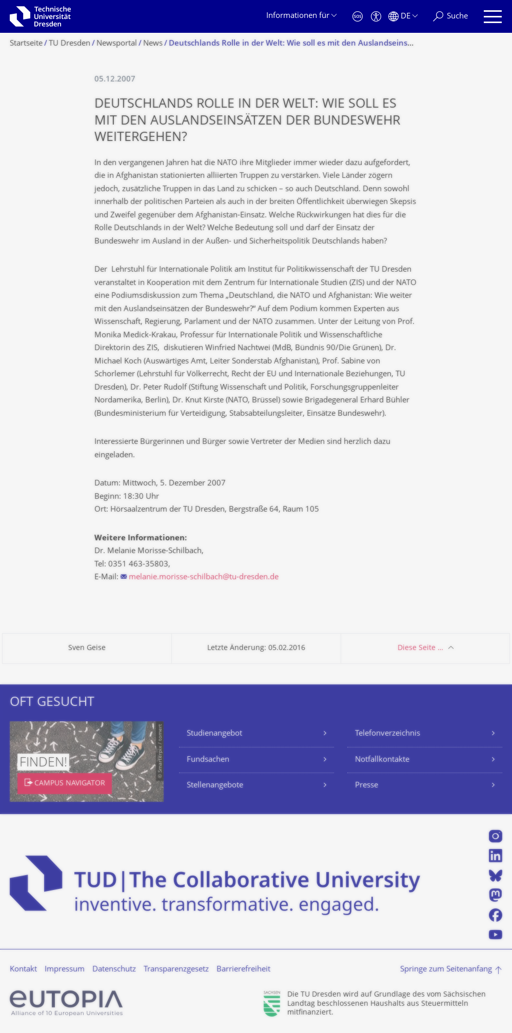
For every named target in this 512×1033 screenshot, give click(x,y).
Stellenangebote (215, 785)
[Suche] (450, 16)
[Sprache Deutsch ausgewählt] (403, 16)
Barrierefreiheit (243, 970)
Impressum (65, 970)
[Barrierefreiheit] (376, 17)
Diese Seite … (420, 648)
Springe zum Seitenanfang (446, 970)
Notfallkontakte (382, 760)
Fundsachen (208, 760)
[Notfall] (357, 17)
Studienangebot (214, 734)
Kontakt (23, 970)
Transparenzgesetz (176, 970)
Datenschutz (114, 970)
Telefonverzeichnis (387, 734)
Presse (366, 785)
